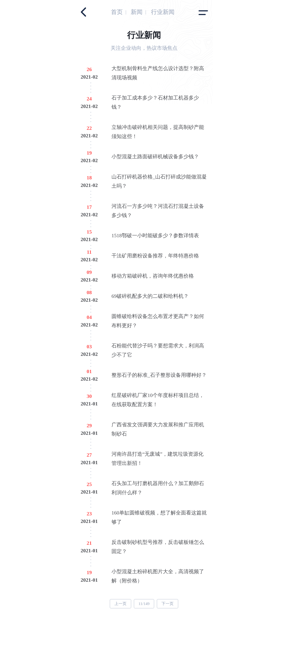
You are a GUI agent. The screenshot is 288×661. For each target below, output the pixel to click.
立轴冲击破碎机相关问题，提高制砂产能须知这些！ (157, 131)
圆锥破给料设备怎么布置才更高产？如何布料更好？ (157, 320)
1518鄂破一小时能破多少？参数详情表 (155, 235)
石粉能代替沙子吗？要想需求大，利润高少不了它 (157, 350)
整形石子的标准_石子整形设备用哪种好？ (159, 375)
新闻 (137, 12)
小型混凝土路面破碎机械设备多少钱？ (155, 156)
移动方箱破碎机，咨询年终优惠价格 (152, 276)
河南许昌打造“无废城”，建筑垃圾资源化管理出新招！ (157, 458)
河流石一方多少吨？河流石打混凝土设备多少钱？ (157, 210)
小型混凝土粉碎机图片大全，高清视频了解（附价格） (157, 576)
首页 (117, 12)
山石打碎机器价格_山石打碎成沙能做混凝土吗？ (159, 181)
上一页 (120, 603)
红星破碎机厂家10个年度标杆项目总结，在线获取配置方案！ (157, 399)
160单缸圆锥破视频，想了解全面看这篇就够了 (159, 517)
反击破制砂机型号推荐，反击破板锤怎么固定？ (157, 546)
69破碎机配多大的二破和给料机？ (150, 296)
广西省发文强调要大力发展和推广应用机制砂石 (157, 429)
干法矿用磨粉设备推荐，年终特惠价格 (155, 256)
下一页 (167, 603)
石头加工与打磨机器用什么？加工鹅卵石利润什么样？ (157, 488)
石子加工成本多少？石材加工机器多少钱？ (155, 102)
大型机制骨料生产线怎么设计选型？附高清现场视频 (157, 73)
